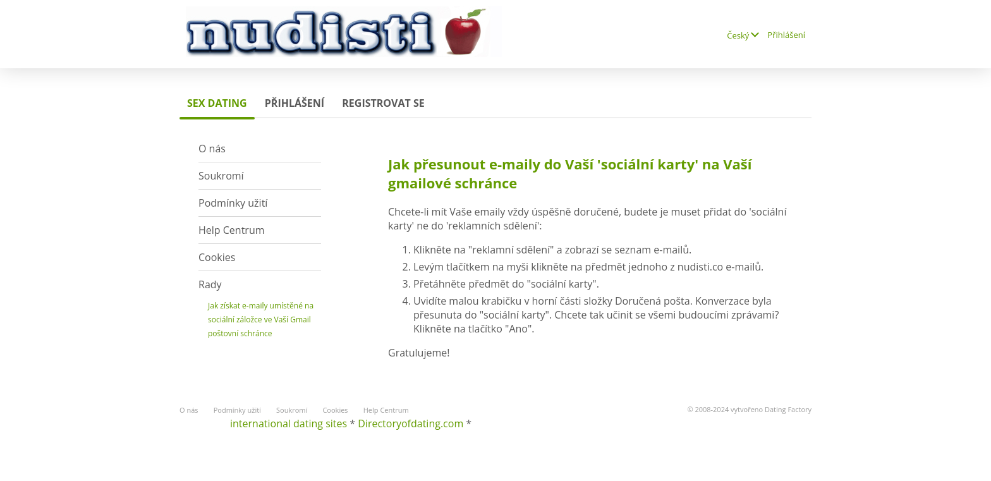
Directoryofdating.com (410, 423)
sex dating (217, 103)
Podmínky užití (232, 203)
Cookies (216, 257)
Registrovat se (383, 103)
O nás (212, 148)
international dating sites (288, 423)
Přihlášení (786, 34)
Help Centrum (231, 230)
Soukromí (221, 176)
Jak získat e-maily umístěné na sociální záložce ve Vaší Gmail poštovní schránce (260, 319)
